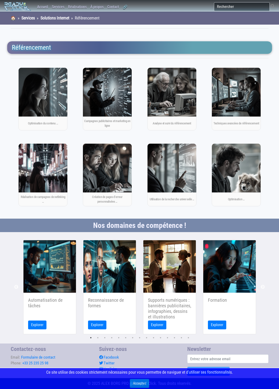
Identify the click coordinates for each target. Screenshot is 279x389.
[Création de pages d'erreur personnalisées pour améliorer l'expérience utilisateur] (107, 175)
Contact (113, 7)
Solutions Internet (54, 18)
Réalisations (77, 7)
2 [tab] (97, 337)
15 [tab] (188, 337)
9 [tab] (146, 337)
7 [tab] (132, 337)
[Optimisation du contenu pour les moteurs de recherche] (42, 99)
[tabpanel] (50, 287)
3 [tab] (104, 337)
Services (58, 7)
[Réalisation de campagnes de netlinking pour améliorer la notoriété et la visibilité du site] (42, 175)
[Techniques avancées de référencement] (236, 99)
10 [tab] (153, 337)
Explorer (37, 325)
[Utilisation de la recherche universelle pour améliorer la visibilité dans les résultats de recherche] (171, 175)
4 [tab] (111, 337)
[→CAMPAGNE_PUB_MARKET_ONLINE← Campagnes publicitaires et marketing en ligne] (107, 99)
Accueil (42, 7)
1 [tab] (91, 337)
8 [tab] (139, 337)
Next (262, 287)
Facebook (109, 357)
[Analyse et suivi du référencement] (171, 99)
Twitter (107, 363)
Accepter (139, 383)
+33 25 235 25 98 (35, 363)
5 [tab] (118, 337)
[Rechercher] (242, 6)
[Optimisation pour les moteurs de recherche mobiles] (236, 175)
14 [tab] (181, 337)
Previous (16, 287)
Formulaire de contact (38, 357)
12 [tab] (167, 337)
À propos (97, 7)
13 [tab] (174, 337)
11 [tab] (160, 337)
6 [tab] (125, 337)
